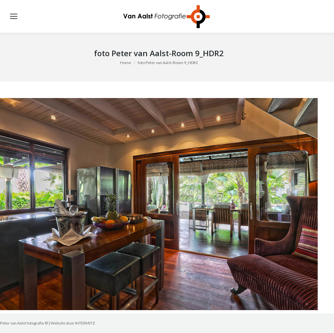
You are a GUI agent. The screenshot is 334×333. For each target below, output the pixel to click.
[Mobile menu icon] (14, 16)
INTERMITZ (85, 323)
